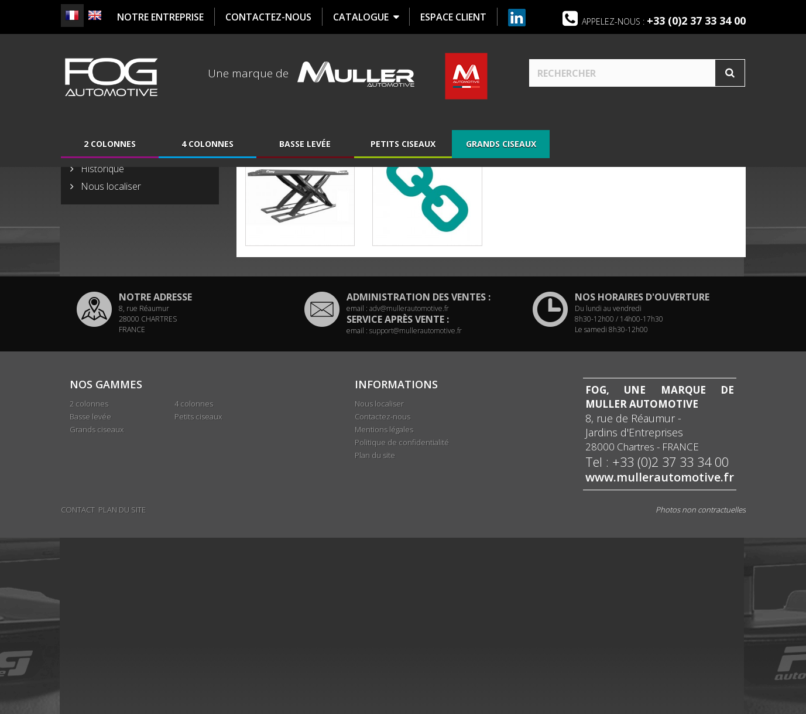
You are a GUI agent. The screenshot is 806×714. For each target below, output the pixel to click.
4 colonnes (207, 147)
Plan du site (375, 633)
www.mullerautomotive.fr (659, 656)
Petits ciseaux (403, 147)
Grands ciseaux (501, 147)
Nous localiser (109, 365)
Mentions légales (384, 608)
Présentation (106, 329)
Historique (101, 347)
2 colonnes (110, 147)
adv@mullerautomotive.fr (409, 487)
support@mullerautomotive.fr (415, 509)
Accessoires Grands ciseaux (427, 301)
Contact (78, 686)
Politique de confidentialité (402, 621)
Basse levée (305, 147)
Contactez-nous (382, 595)
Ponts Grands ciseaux (299, 301)
